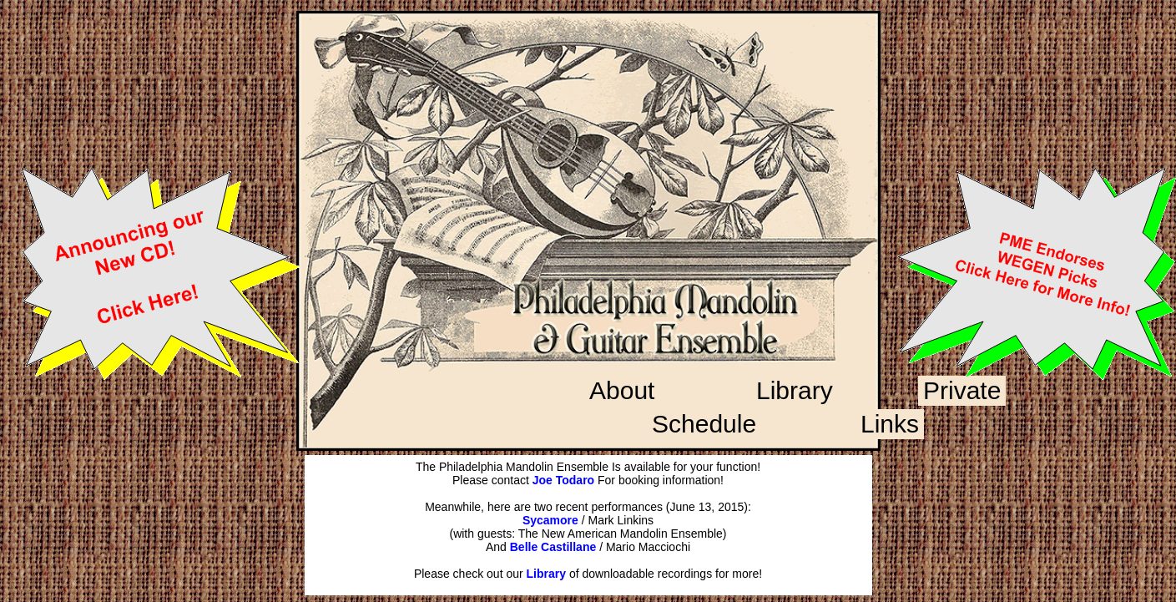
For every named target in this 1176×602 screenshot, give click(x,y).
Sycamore (550, 520)
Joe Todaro (563, 480)
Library (546, 573)
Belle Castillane (553, 547)
